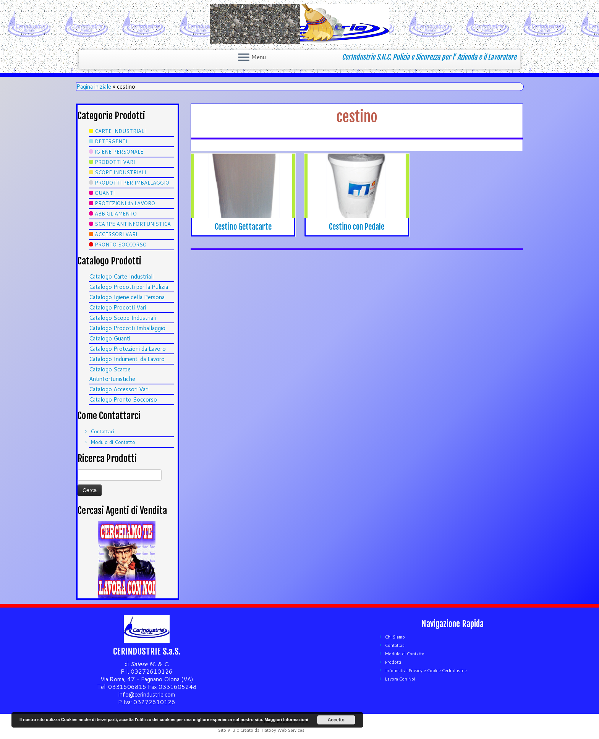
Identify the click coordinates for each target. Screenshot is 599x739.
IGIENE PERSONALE (119, 151)
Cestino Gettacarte (243, 227)
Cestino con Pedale (356, 227)
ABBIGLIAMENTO (116, 213)
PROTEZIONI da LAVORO (125, 203)
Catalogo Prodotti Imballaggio (127, 328)
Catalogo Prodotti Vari (117, 307)
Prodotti (393, 662)
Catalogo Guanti (109, 338)
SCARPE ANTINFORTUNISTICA (133, 223)
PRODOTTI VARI (115, 162)
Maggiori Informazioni (286, 719)
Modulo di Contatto (113, 442)
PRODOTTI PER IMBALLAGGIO (132, 182)
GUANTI (105, 193)
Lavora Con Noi (400, 679)
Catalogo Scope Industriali (122, 318)
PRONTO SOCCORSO (121, 244)
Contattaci (102, 431)
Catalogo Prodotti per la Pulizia (128, 287)
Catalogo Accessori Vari (119, 389)
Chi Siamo (395, 637)
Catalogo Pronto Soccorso (123, 399)
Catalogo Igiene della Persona (127, 297)
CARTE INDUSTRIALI (120, 131)
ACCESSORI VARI (116, 234)
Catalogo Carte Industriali (121, 276)
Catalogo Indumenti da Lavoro (127, 359)
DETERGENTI (111, 141)
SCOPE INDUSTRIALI (120, 172)
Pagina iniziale (93, 87)
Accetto (336, 720)
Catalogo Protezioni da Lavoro (127, 349)
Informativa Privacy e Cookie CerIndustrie (426, 671)
